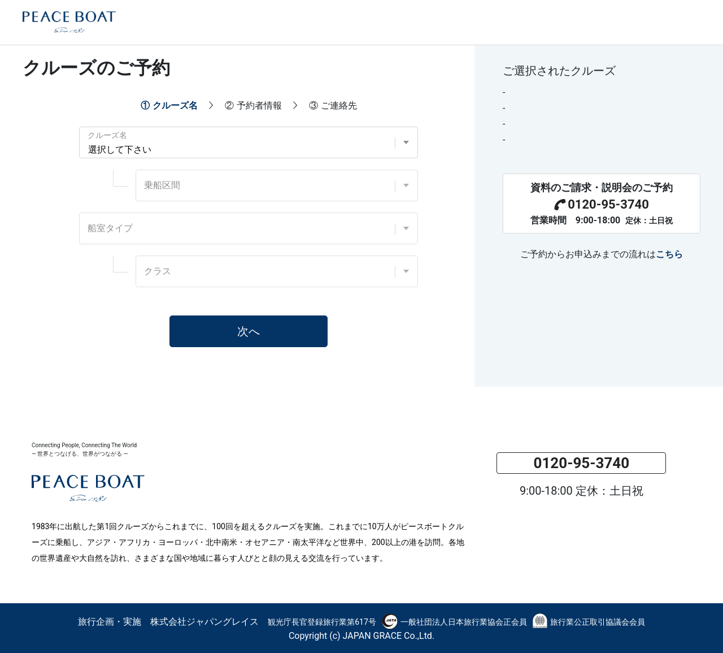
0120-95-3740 (601, 204)
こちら (669, 254)
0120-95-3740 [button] (581, 463)
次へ (248, 331)
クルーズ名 (107, 135)
